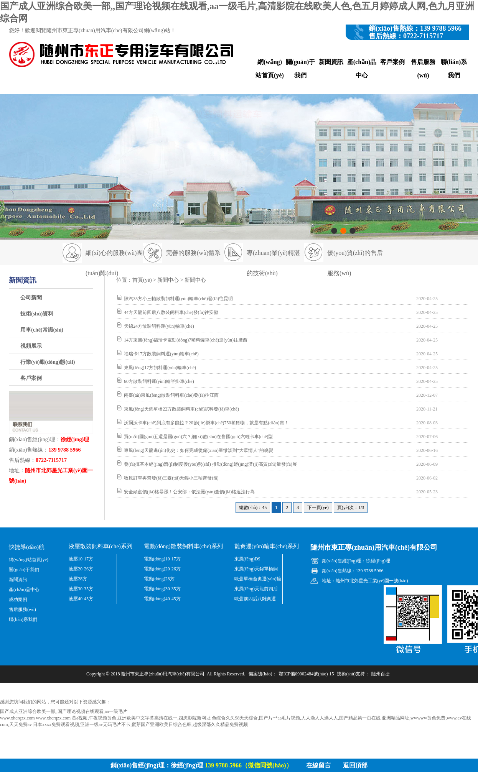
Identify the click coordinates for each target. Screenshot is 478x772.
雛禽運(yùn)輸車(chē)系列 (266, 546)
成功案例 (18, 599)
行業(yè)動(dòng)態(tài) (47, 362)
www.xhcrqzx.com (17, 718)
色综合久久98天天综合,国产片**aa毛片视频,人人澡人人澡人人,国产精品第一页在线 (296, 718)
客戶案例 (392, 62)
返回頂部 (355, 765)
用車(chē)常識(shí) (41, 330)
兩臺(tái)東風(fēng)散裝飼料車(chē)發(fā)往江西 (171, 395)
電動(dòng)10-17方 (162, 559)
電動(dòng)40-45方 (162, 598)
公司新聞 (31, 298)
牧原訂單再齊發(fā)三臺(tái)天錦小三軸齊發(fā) (171, 478)
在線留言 (318, 765)
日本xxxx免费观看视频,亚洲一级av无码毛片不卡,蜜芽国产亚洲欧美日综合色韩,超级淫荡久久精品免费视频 (140, 724)
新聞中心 (168, 280)
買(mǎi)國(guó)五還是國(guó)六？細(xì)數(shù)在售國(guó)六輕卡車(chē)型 (198, 436)
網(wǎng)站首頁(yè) (269, 69)
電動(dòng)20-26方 (162, 569)
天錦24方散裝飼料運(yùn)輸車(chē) (159, 326)
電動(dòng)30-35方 (162, 588)
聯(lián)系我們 (454, 69)
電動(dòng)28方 (159, 578)
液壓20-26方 (81, 569)
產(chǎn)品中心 (362, 69)
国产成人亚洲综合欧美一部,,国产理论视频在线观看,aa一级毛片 (63, 711)
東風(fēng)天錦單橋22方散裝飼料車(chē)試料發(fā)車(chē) (181, 409)
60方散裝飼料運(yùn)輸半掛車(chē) (159, 381)
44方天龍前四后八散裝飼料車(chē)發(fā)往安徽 (171, 312)
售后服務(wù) (423, 69)
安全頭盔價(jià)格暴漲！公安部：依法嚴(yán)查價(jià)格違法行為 (189, 491)
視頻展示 (31, 346)
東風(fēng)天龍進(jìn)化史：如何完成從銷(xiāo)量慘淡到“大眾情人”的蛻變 (198, 450)
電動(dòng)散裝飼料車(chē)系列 (183, 546)
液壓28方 (78, 578)
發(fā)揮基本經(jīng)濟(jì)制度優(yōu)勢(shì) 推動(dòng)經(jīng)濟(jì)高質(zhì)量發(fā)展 (210, 464)
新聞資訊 (331, 62)
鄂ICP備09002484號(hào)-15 (306, 674)
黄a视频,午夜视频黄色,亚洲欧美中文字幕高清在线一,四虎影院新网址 (141, 718)
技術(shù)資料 (36, 314)
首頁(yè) (142, 280)
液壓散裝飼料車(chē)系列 (100, 546)
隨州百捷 (380, 674)
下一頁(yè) (317, 507)
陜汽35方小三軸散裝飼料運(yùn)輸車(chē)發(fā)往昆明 (178, 298)
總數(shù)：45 (253, 507)
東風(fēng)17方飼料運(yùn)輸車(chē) (160, 367)
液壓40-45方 (81, 598)
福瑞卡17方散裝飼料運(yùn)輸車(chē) (161, 353)
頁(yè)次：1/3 (350, 507)
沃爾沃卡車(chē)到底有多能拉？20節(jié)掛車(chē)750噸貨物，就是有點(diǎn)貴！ (206, 422)
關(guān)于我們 (300, 69)
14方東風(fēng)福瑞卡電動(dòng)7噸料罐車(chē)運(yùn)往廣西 (185, 340)
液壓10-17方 (81, 559)
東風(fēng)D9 (247, 559)
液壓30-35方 (81, 588)
